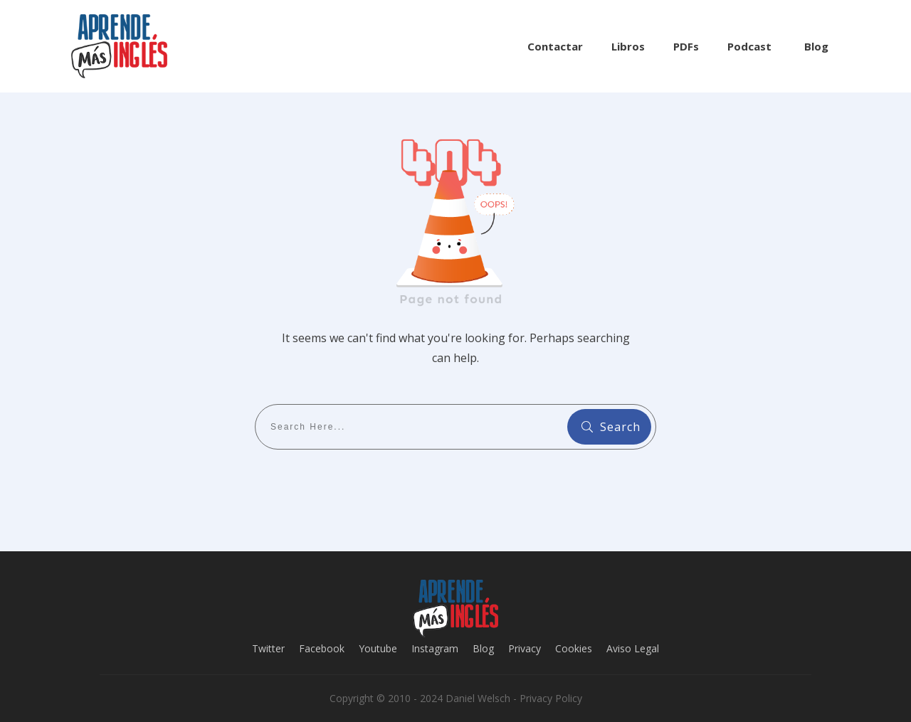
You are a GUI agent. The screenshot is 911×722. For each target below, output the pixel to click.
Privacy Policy (551, 698)
